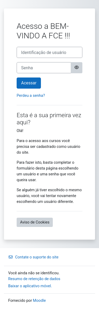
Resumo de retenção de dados (34, 278)
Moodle (39, 300)
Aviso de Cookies (34, 222)
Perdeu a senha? (31, 95)
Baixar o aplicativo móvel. (30, 286)
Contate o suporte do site (33, 257)
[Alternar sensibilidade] (76, 67)
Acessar (28, 82)
